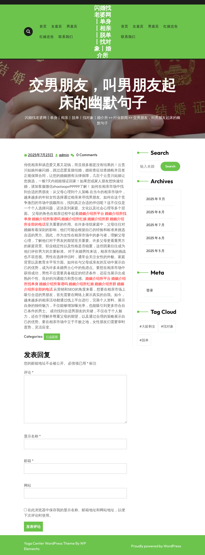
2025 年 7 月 (155, 225)
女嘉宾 (56, 26)
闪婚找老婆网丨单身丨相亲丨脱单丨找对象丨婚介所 (102, 31)
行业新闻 (120, 117)
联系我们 (65, 37)
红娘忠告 (47, 37)
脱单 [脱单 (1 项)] (145, 340)
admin (64, 154)
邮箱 (29, 460)
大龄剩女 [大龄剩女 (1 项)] (148, 326)
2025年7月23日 (41, 155)
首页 (43, 26)
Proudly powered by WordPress (156, 546)
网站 (27, 485)
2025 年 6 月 (155, 238)
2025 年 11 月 (155, 199)
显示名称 (32, 436)
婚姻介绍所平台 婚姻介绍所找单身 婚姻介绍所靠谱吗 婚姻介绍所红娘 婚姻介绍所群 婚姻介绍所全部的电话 (75, 219)
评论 (29, 372)
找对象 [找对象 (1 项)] (168, 326)
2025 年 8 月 (155, 212)
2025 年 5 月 (155, 251)
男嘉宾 (72, 26)
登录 (149, 290)
